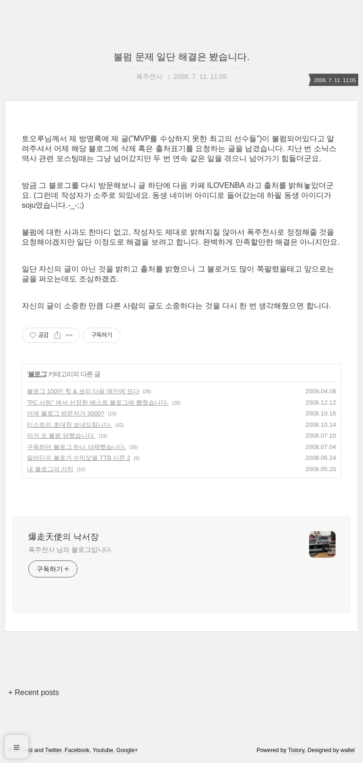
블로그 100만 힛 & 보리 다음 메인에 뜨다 (83, 391)
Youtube (103, 750)
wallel (348, 750)
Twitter (53, 750)
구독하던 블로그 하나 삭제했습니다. (76, 446)
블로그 (37, 374)
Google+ (127, 750)
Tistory (296, 750)
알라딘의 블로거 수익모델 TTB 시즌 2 (78, 457)
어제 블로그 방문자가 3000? (65, 413)
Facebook (77, 750)
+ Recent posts (33, 692)
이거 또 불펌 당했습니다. (61, 435)
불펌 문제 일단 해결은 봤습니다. (181, 56)
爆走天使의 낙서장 (63, 537)
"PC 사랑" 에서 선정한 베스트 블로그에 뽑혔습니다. (98, 402)
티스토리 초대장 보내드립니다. (69, 424)
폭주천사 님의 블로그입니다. (70, 549)
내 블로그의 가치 (50, 469)
